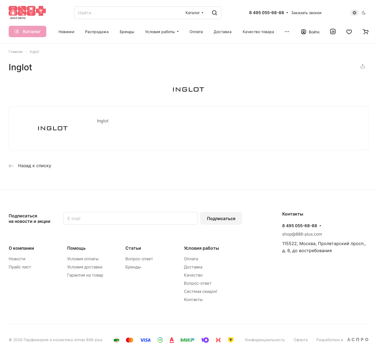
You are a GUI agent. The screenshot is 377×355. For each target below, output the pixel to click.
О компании (21, 248)
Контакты (193, 299)
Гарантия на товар (85, 275)
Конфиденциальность (265, 339)
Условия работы (201, 248)
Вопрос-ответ (139, 258)
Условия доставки (84, 267)
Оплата (191, 258)
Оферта (301, 339)
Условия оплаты (83, 258)
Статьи (133, 248)
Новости (17, 258)
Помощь (76, 248)
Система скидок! (200, 291)
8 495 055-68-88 (266, 12)
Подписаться (221, 218)
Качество (193, 275)
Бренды (133, 267)
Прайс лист (20, 267)
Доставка (193, 267)
